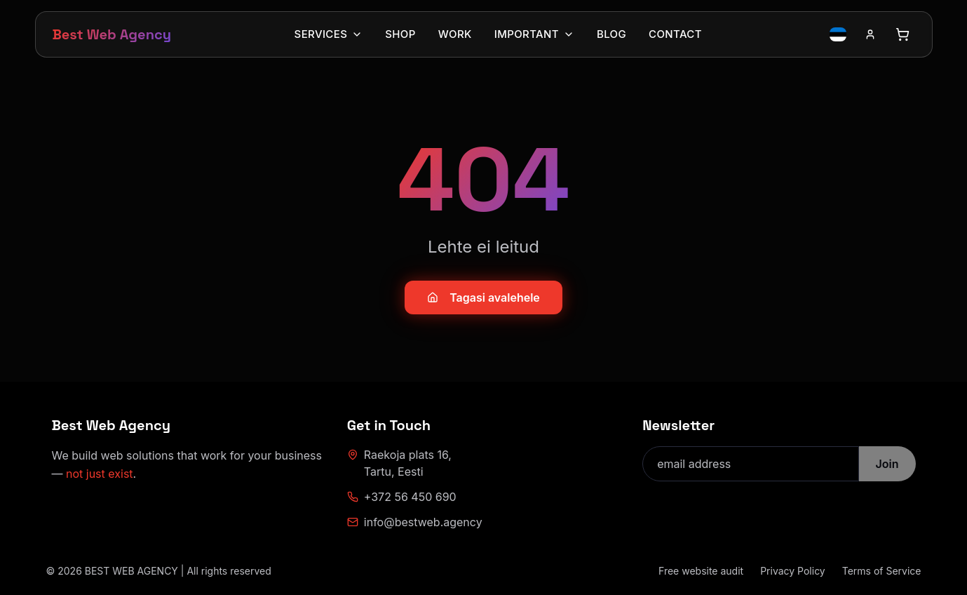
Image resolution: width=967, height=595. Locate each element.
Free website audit (700, 571)
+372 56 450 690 (402, 497)
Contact (675, 34)
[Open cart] (902, 34)
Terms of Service (881, 571)
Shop (400, 34)
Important (534, 34)
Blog (611, 34)
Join (887, 464)
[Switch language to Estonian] (838, 34)
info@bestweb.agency (414, 522)
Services (329, 34)
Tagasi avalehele (483, 297)
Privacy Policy (792, 571)
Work (455, 34)
